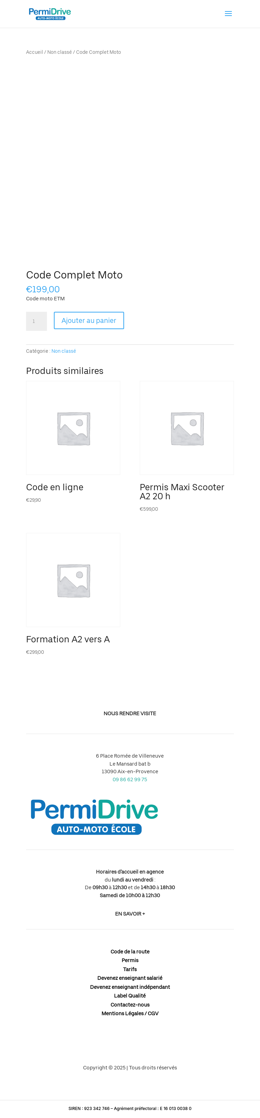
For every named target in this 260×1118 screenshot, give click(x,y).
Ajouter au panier (89, 320)
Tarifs (130, 969)
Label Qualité (130, 996)
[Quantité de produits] (36, 321)
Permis (130, 960)
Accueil (34, 52)
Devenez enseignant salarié (129, 978)
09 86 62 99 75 (130, 779)
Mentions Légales (122, 1013)
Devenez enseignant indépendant (130, 987)
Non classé (59, 52)
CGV (153, 1013)
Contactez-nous (130, 1005)
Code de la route (130, 952)
